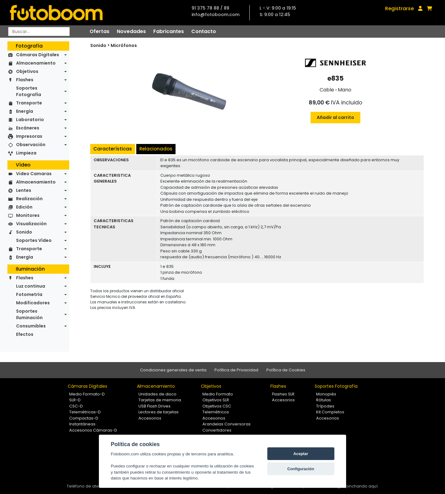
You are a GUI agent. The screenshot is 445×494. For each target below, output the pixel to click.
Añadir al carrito (335, 117)
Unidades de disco (157, 394)
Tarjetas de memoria (159, 400)
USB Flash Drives (154, 406)
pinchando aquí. (362, 486)
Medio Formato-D (87, 394)
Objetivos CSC (216, 406)
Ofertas (99, 31)
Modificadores (33, 303)
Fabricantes (168, 31)
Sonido (24, 232)
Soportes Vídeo (34, 240)
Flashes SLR (283, 394)
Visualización (31, 224)
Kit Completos (330, 412)
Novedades (131, 31)
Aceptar (300, 453)
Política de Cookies (285, 370)
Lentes (23, 190)
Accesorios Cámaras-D (93, 430)
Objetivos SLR (215, 400)
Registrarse (399, 8)
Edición (24, 207)
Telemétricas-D (85, 412)
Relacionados (155, 149)
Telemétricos (215, 412)
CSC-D (76, 406)
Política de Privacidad (236, 370)
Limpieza (26, 153)
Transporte (29, 103)
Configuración (300, 469)
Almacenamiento (36, 63)
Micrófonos (124, 45)
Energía (24, 111)
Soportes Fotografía (28, 91)
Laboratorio (30, 119)
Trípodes (325, 406)
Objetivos (27, 71)
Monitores (28, 215)
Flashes (24, 80)
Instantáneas (82, 424)
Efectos (24, 334)
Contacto (203, 31)
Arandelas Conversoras (226, 424)
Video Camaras (34, 174)
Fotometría (29, 294)
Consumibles (31, 326)
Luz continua (30, 286)
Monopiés (326, 394)
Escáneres (27, 128)
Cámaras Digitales (37, 55)
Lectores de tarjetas (158, 412)
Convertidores (216, 430)
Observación (30, 144)
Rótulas (323, 400)
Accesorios (149, 418)
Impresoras (29, 136)
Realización (29, 199)
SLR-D (75, 400)
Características (112, 149)
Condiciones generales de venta (173, 370)
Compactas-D (83, 418)
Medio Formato (217, 394)
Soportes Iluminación (29, 314)
